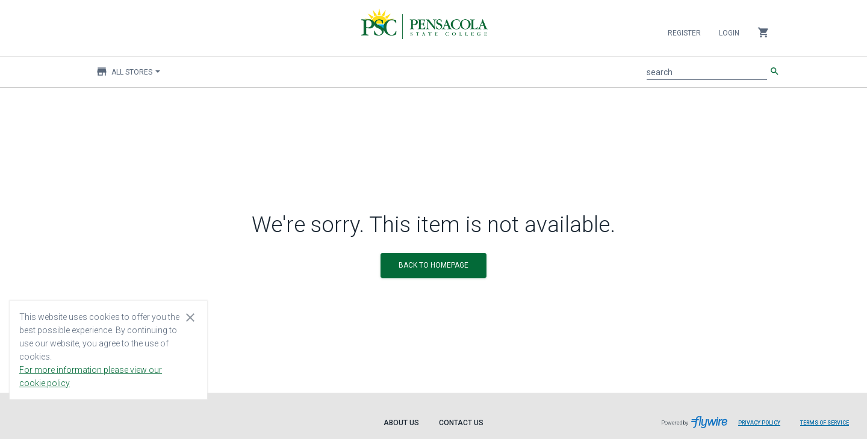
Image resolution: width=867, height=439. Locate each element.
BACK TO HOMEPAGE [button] (433, 265)
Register (684, 33)
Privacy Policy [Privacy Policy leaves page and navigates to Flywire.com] (759, 423)
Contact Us (461, 423)
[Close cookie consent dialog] (190, 317)
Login (729, 33)
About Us (401, 423)
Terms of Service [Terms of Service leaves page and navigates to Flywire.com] (824, 423)
